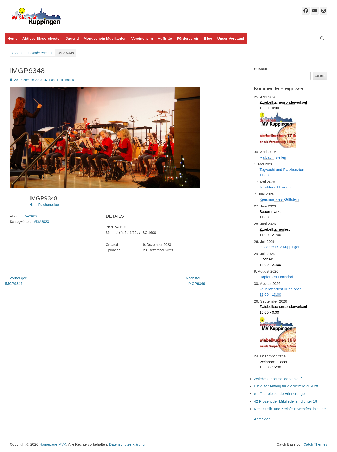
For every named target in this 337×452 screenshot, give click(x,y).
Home (12, 38)
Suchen (260, 69)
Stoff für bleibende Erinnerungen (280, 394)
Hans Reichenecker (62, 80)
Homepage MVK (52, 444)
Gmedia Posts (40, 53)
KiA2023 (30, 216)
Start (17, 53)
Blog (208, 38)
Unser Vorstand (230, 38)
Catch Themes (315, 444)
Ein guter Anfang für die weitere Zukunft (286, 386)
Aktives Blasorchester (41, 38)
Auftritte (165, 38)
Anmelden (262, 419)
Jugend (72, 38)
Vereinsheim (142, 38)
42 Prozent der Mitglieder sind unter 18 (285, 401)
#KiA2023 (41, 222)
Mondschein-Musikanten (105, 38)
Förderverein (188, 38)
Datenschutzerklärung (127, 444)
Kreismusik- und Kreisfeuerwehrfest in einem (290, 409)
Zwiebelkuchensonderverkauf (278, 379)
